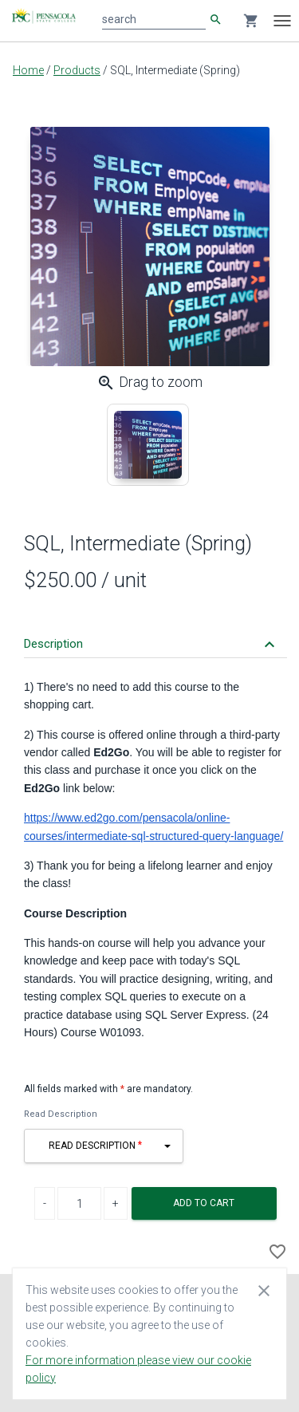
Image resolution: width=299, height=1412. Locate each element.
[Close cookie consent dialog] (263, 1290)
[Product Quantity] (79, 1203)
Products (76, 70)
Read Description (60, 1114)
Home (28, 70)
